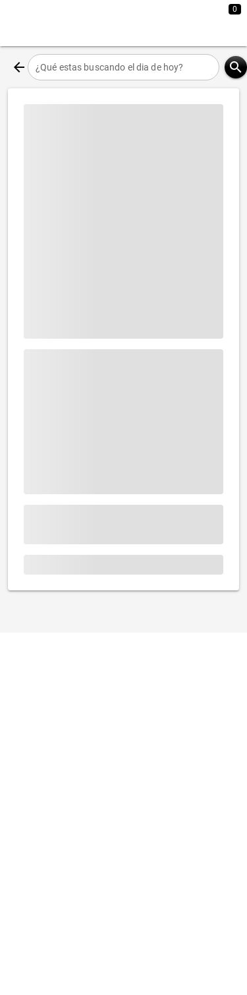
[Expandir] (186, 23)
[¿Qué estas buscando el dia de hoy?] (123, 67)
